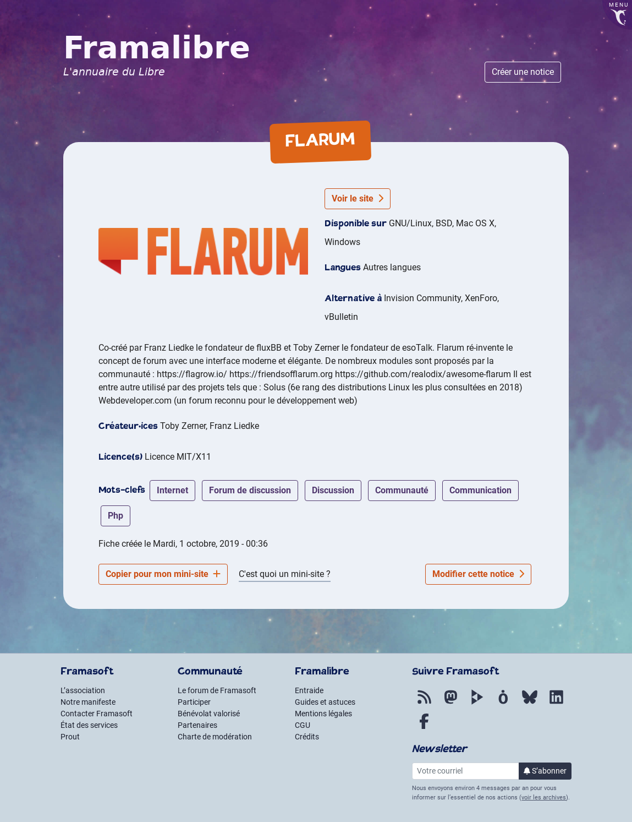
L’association (83, 690)
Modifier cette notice (478, 574)
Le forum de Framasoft (217, 690)
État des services (89, 725)
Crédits (307, 736)
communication (480, 490)
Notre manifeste (88, 702)
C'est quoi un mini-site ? (285, 574)
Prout (70, 736)
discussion (333, 490)
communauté (401, 490)
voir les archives (543, 797)
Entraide (309, 690)
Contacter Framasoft (97, 713)
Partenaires (197, 725)
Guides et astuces (325, 702)
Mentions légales (323, 713)
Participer (194, 702)
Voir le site (357, 198)
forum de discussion (250, 490)
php (115, 515)
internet (172, 490)
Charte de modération (215, 736)
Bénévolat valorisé (209, 713)
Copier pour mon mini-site (163, 574)
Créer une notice (523, 72)
